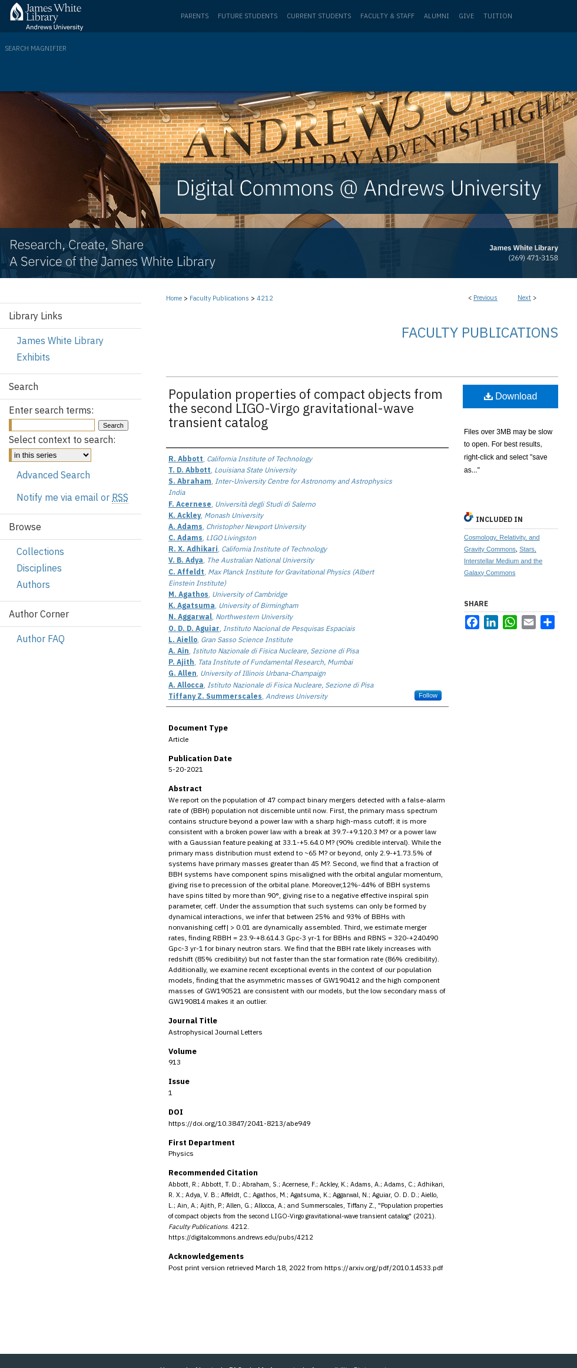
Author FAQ (40, 639)
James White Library (60, 340)
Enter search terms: (51, 410)
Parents (194, 16)
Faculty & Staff (387, 16)
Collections (40, 551)
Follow (428, 695)
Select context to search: (62, 439)
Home (174, 298)
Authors (33, 584)
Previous (485, 297)
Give (466, 16)
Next (524, 297)
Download (511, 396)
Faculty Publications (219, 298)
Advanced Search (53, 475)
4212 (265, 298)
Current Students (319, 16)
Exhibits (33, 357)
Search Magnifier (36, 48)
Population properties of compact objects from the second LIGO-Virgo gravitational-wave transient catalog (305, 408)
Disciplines (39, 568)
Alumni (436, 16)
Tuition (497, 16)
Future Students (247, 16)
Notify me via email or (72, 497)
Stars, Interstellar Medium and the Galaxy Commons (503, 561)
